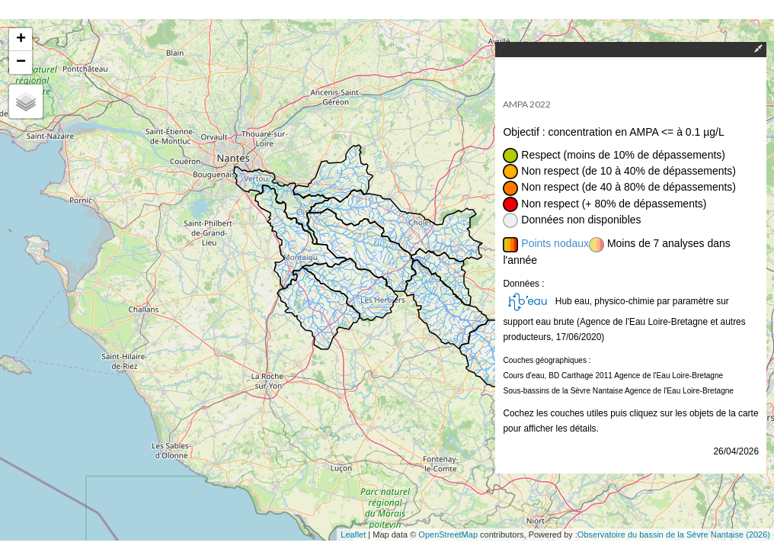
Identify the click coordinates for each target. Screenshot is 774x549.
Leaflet (353, 534)
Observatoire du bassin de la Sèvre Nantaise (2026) (673, 534)
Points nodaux (555, 243)
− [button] (21, 62)
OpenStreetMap (448, 534)
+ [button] (21, 39)
